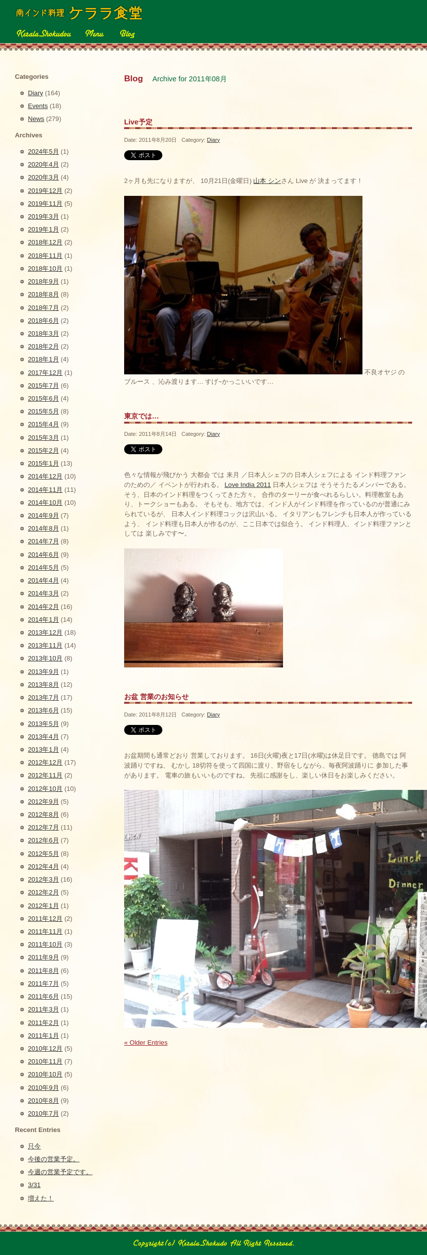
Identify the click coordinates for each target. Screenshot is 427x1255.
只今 (34, 1146)
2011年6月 (43, 996)
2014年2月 (43, 606)
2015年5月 (43, 411)
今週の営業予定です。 (60, 1172)
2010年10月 (45, 1074)
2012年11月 (45, 775)
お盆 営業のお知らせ (156, 697)
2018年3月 (43, 333)
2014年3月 (43, 593)
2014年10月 (45, 502)
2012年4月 (43, 866)
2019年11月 (45, 203)
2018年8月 (43, 294)
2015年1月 (43, 463)
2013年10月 (45, 658)
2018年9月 (43, 281)
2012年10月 (45, 788)
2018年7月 (43, 307)
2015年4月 (43, 424)
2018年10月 (45, 268)
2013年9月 (43, 671)
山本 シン (267, 180)
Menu (94, 33)
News (36, 118)
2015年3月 (43, 437)
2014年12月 (45, 476)
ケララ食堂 (80, 13)
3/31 (34, 1185)
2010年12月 (45, 1048)
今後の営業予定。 (53, 1159)
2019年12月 (45, 190)
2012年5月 (43, 853)
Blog (127, 33)
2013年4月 (43, 736)
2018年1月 (43, 359)
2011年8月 (43, 970)
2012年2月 (43, 892)
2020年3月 (43, 177)
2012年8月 (43, 814)
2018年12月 (45, 242)
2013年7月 (43, 697)
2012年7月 (43, 827)
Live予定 (138, 122)
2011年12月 (45, 918)
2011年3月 (43, 1009)
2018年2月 (43, 346)
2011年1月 (43, 1035)
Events (38, 106)
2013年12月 (45, 632)
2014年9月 (43, 515)
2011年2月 (43, 1022)
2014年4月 (43, 580)
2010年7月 (43, 1113)
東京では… (141, 416)
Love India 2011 (247, 484)
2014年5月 (43, 567)
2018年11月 (45, 255)
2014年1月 (43, 619)
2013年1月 (43, 749)
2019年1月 (43, 229)
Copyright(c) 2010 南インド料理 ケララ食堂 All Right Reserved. (213, 1243)
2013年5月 (43, 723)
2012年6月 (43, 840)
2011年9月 (43, 957)
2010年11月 (45, 1061)
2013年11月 (45, 645)
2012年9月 (43, 801)
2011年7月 (43, 983)
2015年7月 (43, 385)
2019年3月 (43, 216)
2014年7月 (43, 541)
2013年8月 (43, 684)
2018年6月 (43, 320)
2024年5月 (43, 151)
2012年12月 (45, 762)
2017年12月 (45, 372)
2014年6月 (43, 554)
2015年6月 (43, 398)
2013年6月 (43, 710)
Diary (213, 140)
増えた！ (41, 1198)
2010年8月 (43, 1100)
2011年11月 (45, 931)
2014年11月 (45, 489)
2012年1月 (43, 905)
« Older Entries (145, 1042)
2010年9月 (43, 1087)
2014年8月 (43, 528)
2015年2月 (43, 450)
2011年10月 (45, 944)
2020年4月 (43, 164)
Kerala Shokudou (43, 33)
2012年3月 (43, 879)
